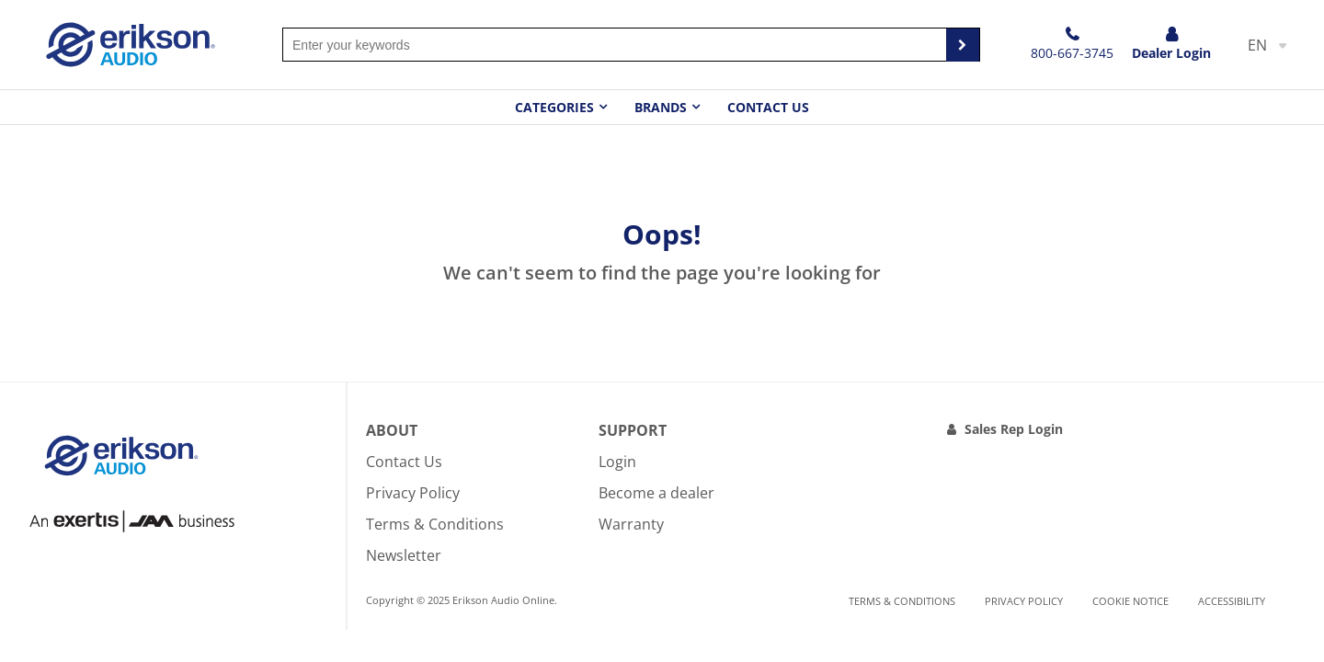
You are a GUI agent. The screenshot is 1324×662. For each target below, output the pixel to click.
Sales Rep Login (1013, 429)
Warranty (631, 524)
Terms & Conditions (435, 524)
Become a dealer (656, 493)
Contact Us (768, 107)
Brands (660, 107)
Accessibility (1231, 601)
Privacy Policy (413, 493)
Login (617, 461)
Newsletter (403, 555)
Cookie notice (1130, 601)
